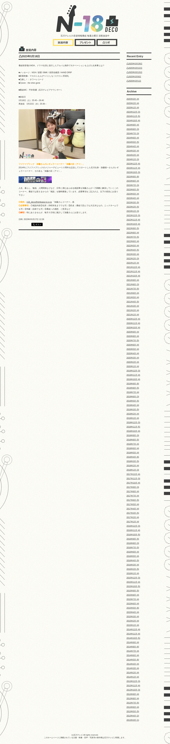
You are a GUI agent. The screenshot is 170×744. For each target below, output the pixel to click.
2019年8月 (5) (133, 388)
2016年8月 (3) (133, 543)
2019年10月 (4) (133, 379)
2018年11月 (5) (133, 427)
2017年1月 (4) (133, 522)
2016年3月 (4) (133, 565)
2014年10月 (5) (133, 638)
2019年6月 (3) (133, 396)
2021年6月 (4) (133, 293)
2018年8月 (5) (133, 440)
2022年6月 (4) (133, 241)
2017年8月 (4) (133, 491)
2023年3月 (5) (133, 202)
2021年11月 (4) (133, 271)
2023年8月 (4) (133, 181)
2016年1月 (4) (133, 573)
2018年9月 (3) (133, 435)
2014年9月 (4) (133, 642)
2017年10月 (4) (133, 483)
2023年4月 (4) (133, 198)
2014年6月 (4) (133, 655)
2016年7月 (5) (133, 547)
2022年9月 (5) (133, 228)
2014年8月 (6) (133, 647)
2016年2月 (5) (133, 569)
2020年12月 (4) (133, 319)
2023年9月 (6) (133, 177)
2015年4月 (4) (133, 612)
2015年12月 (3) (133, 578)
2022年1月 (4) (133, 263)
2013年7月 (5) (133, 703)
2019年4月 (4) (133, 405)
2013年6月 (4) (133, 707)
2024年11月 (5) (133, 116)
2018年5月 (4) (133, 453)
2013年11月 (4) (133, 685)
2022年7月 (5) (133, 237)
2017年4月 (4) (133, 509)
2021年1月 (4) (133, 315)
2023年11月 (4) (133, 168)
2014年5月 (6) (133, 660)
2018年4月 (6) (133, 457)
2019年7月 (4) (133, 392)
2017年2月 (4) (133, 517)
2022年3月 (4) (133, 254)
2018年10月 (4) (133, 431)
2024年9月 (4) (133, 125)
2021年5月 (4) (133, 297)
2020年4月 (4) (133, 353)
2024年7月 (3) (133, 133)
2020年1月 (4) (133, 366)
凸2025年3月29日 (134, 64)
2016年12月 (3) (133, 526)
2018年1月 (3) (133, 470)
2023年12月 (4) (133, 164)
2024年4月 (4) (133, 146)
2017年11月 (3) (133, 478)
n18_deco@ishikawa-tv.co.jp (39, 202)
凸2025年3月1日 (134, 81)
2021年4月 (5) (133, 302)
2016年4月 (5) (133, 560)
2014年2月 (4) (133, 673)
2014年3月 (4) (133, 668)
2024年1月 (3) (133, 159)
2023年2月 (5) (133, 207)
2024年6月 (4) (133, 138)
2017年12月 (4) (133, 474)
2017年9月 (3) (133, 487)
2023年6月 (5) (133, 189)
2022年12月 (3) (133, 215)
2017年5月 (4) (133, 504)
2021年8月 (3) (133, 284)
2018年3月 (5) (133, 461)
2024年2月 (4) (133, 155)
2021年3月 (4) (133, 306)
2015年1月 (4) (133, 625)
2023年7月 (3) (133, 185)
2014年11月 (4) (133, 634)
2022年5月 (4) (133, 246)
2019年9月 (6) (133, 384)
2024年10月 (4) (133, 120)
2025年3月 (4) (133, 99)
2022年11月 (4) (133, 220)
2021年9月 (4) (133, 280)
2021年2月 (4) (133, 310)
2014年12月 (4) (133, 629)
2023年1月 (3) (133, 211)
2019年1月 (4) (133, 418)
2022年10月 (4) (133, 224)
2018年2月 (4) (133, 465)
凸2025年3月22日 (134, 68)
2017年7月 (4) (133, 496)
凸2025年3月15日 (134, 72)
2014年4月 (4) (133, 664)
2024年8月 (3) (133, 129)
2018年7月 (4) (133, 444)
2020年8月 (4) (133, 336)
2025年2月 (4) (133, 103)
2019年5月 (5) (133, 401)
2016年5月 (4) (133, 556)
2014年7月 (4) (133, 651)
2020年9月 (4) (133, 332)
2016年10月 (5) (133, 534)
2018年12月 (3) (133, 422)
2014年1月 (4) (133, 677)
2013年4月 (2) (133, 716)
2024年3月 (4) (133, 151)
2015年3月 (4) (133, 616)
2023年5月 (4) (133, 194)
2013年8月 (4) (133, 698)
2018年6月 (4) (133, 448)
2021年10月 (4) (133, 276)
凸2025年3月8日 (134, 76)
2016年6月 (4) (133, 552)
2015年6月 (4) (133, 603)
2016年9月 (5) (133, 539)
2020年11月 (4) (133, 323)
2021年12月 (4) (133, 267)
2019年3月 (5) (133, 409)
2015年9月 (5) (133, 591)
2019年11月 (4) (133, 375)
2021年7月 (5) (133, 289)
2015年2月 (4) (133, 621)
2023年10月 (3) (133, 172)
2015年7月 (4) (133, 599)
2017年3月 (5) (133, 513)
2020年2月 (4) (133, 362)
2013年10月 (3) (133, 690)
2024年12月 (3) (133, 112)
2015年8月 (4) (133, 595)
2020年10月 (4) (133, 327)
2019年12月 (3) (133, 371)
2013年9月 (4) (133, 694)
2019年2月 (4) (133, 414)
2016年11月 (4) (133, 530)
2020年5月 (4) (133, 349)
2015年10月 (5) (133, 586)
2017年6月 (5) (133, 500)
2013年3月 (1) (133, 720)
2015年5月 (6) (133, 608)
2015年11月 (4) (133, 582)
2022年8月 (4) (133, 233)
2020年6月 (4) (133, 345)
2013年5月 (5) (133, 711)
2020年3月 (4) (133, 358)
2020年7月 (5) (133, 340)
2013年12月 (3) (133, 681)
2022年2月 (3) (133, 258)
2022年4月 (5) (133, 250)
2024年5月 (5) (133, 142)
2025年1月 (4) (133, 107)
